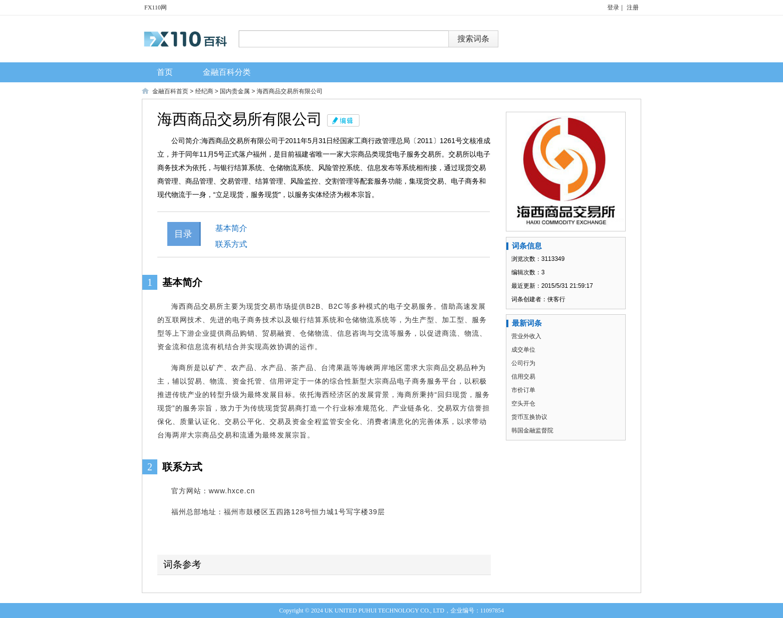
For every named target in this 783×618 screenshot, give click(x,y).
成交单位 (523, 349)
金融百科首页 (170, 91)
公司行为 (523, 363)
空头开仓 (523, 403)
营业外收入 (526, 336)
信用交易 (523, 376)
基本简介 (231, 228)
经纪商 (204, 91)
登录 (613, 7)
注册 (633, 7)
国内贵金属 (235, 91)
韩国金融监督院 (532, 430)
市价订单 (523, 390)
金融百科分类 (227, 72)
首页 (165, 72)
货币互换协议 (529, 416)
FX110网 (155, 7)
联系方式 (231, 244)
